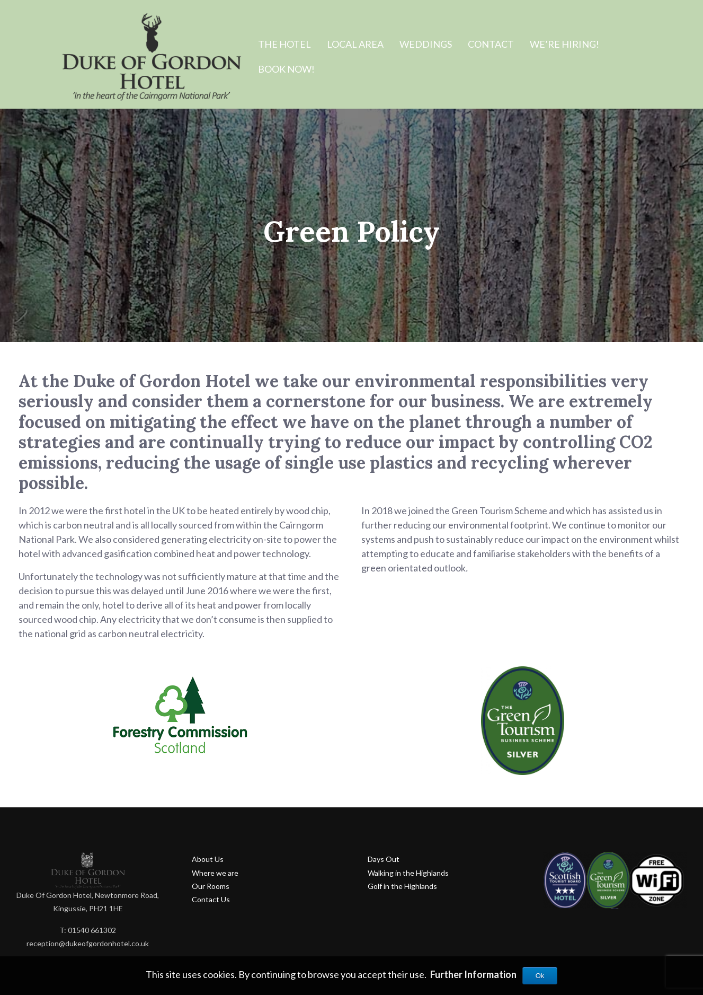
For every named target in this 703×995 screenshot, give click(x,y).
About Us (208, 859)
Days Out (383, 859)
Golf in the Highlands (402, 886)
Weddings (425, 44)
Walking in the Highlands (408, 872)
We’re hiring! (564, 44)
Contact (491, 44)
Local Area (355, 44)
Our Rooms (210, 886)
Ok (540, 976)
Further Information (473, 974)
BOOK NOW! (286, 69)
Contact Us (211, 899)
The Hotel (284, 44)
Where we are (215, 872)
